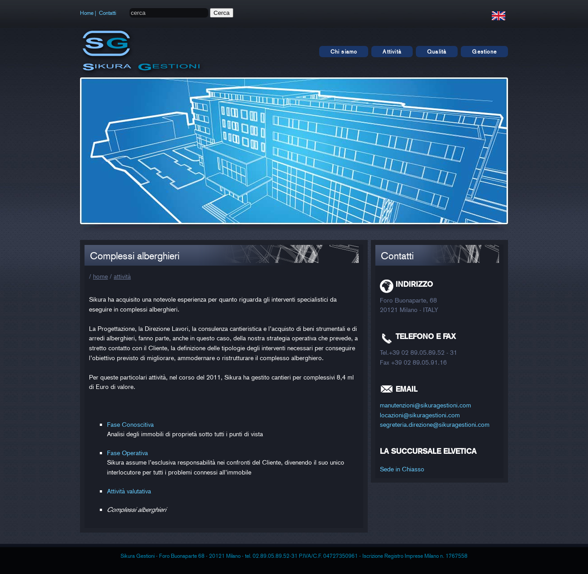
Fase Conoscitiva (130, 424)
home (100, 276)
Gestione (484, 52)
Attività (392, 52)
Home (87, 13)
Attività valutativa (129, 491)
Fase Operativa (127, 452)
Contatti (107, 13)
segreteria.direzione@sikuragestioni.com (435, 424)
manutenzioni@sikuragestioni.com (425, 405)
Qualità (436, 52)
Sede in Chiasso (402, 469)
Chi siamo (343, 52)
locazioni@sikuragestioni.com (420, 415)
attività (122, 276)
